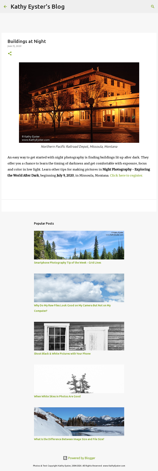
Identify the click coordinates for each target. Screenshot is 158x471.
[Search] (70, 6)
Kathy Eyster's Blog (38, 6)
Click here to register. (126, 175)
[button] (10, 53)
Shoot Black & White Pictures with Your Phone (62, 353)
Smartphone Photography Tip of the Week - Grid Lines (67, 262)
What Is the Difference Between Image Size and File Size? (69, 439)
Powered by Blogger (79, 458)
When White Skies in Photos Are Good (57, 396)
